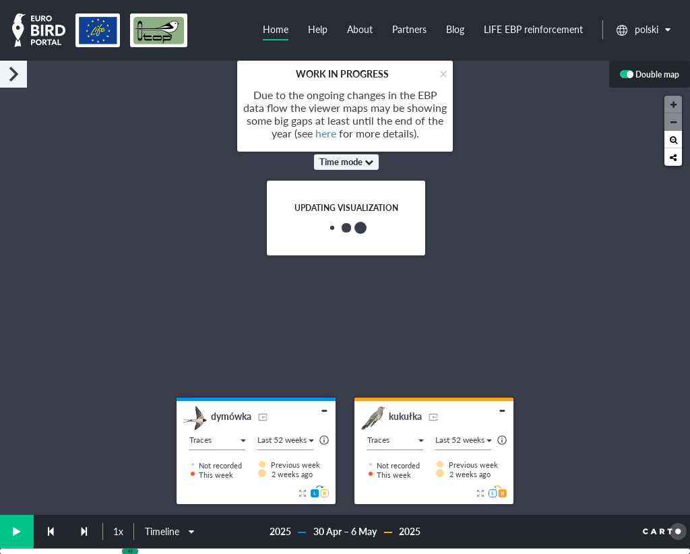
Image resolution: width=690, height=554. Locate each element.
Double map (649, 75)
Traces (217, 440)
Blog (455, 29)
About (360, 29)
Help (317, 29)
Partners (409, 29)
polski (643, 30)
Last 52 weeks (285, 440)
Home (275, 29)
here (325, 133)
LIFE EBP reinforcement (533, 29)
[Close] (443, 73)
